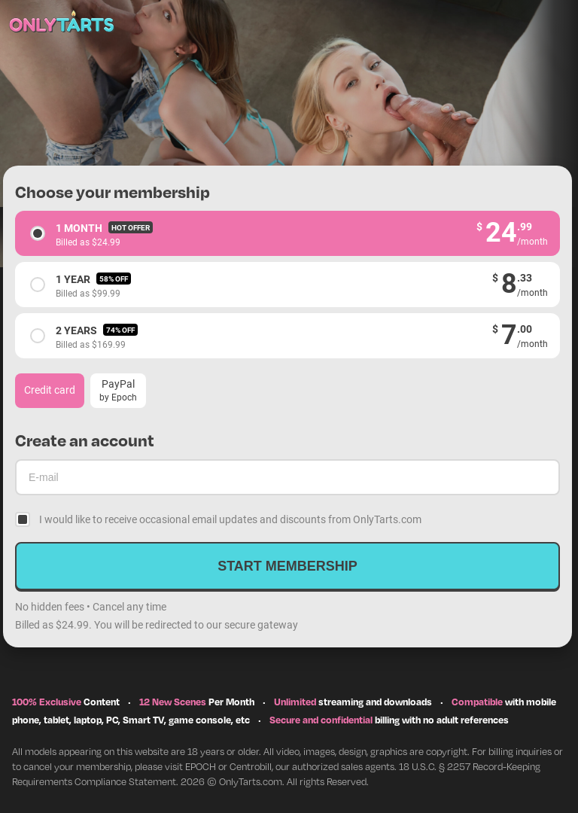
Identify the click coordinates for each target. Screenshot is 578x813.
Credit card (49, 389)
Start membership (287, 566)
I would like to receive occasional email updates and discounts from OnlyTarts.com (230, 519)
